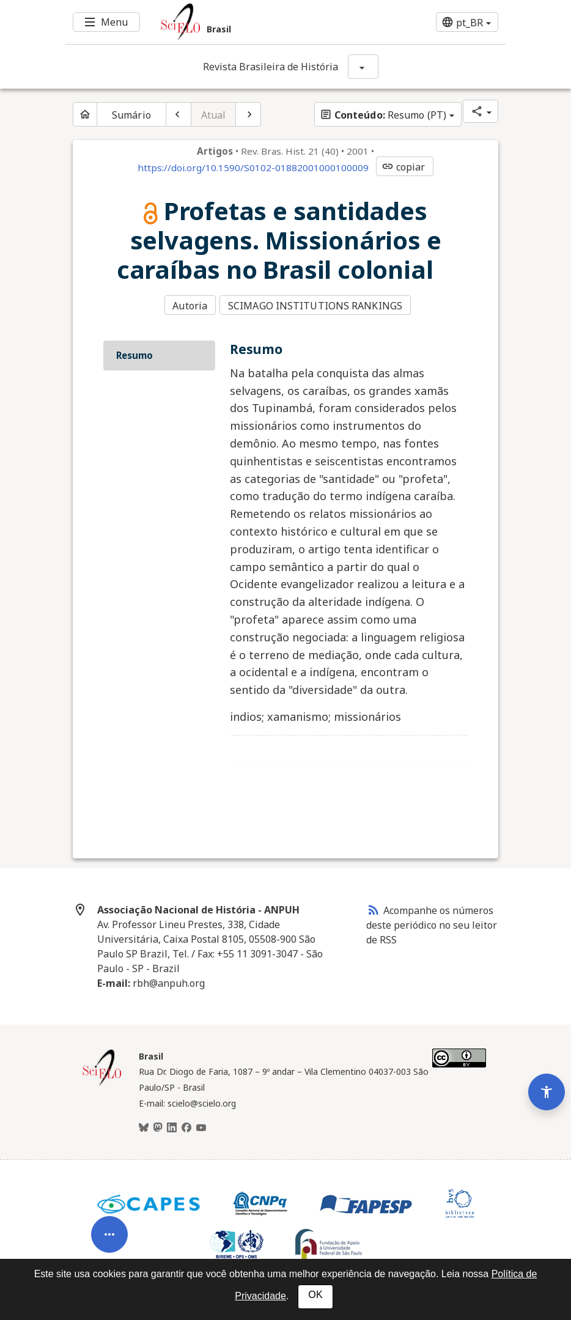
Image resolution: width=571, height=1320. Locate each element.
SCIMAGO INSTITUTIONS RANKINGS (317, 304)
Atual (213, 115)
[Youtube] (201, 1125)
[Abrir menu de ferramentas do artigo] (109, 1210)
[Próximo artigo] (248, 114)
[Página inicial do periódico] (85, 114)
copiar (403, 167)
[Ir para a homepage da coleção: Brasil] (249, 22)
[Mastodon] (157, 1125)
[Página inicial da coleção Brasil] (102, 1081)
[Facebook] (186, 1125)
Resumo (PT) (383, 115)
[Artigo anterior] (178, 114)
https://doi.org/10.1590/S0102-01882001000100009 (253, 167)
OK (315, 1294)
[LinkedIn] (172, 1125)
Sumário (131, 115)
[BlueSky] (144, 1125)
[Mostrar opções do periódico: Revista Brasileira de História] (363, 66)
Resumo (134, 352)
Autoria (189, 304)
